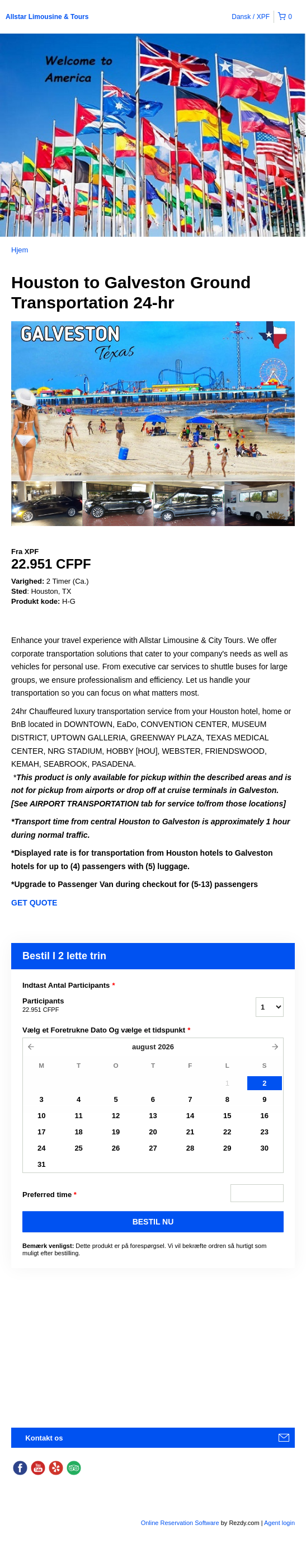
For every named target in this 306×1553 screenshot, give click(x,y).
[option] (46, 503)
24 (41, 1148)
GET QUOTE (34, 902)
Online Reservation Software (180, 1522)
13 (153, 1115)
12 (116, 1115)
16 (265, 1115)
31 (41, 1164)
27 (153, 1148)
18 (78, 1132)
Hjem (19, 250)
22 (227, 1132)
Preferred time (49, 1195)
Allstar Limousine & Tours (47, 17)
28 (190, 1148)
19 (116, 1132)
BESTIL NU (153, 1221)
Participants (125, 1006)
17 (41, 1132)
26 (116, 1148)
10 (41, 1115)
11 (78, 1115)
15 (227, 1115)
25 (78, 1148)
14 (190, 1115)
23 (265, 1132)
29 (227, 1148)
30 (265, 1148)
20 (153, 1132)
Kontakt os (44, 1438)
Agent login (279, 1522)
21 (190, 1132)
